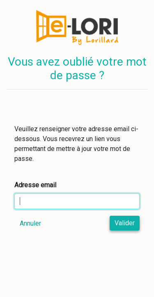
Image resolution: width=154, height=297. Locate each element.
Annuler (30, 223)
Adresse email (35, 185)
